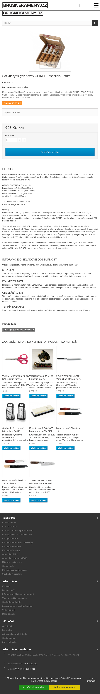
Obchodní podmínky (11, 602)
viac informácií (91, 679)
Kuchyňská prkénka (11, 546)
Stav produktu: (9, 87)
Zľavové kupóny (9, 642)
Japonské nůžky (9, 554)
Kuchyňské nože (10, 538)
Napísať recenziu (12, 112)
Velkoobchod (8, 610)
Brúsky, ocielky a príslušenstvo (17, 534)
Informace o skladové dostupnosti (18, 594)
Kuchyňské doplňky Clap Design (17, 542)
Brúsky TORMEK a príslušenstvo (17, 530)
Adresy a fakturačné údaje (14, 634)
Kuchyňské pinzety (11, 550)
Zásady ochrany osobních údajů (17, 606)
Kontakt (6, 586)
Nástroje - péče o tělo (12, 562)
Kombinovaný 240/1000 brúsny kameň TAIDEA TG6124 (41, 431)
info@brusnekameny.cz (24, 669)
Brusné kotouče (9, 526)
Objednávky (8, 626)
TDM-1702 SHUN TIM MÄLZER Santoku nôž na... (40, 483)
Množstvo (9, 135)
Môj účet (8, 621)
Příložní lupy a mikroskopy (14, 570)
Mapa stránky (8, 614)
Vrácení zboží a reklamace (14, 598)
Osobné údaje (8, 638)
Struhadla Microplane (12, 574)
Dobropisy (7, 630)
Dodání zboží (8, 590)
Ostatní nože (8, 566)
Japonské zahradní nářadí (14, 558)
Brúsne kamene (9, 522)
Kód (4, 83)
